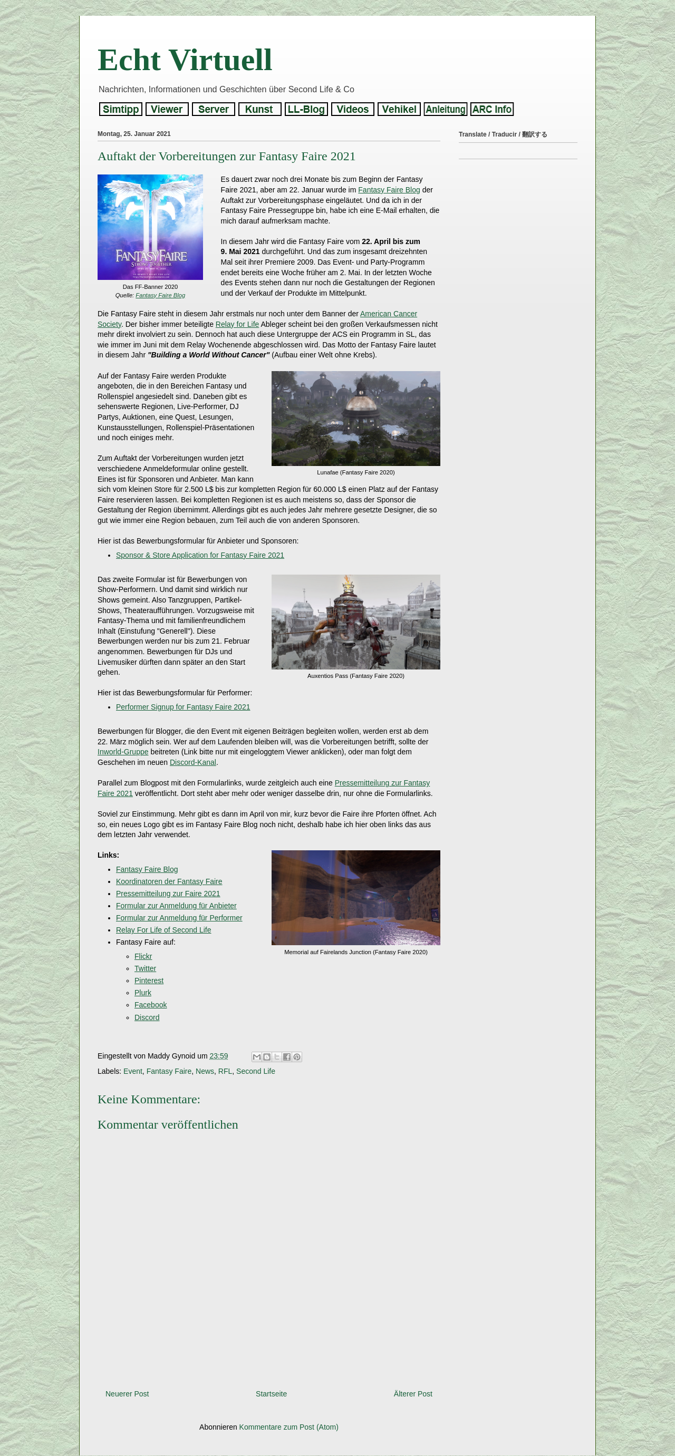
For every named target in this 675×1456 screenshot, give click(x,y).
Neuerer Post (127, 1394)
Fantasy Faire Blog (160, 295)
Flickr (143, 956)
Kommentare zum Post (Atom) (289, 1427)
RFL (225, 1071)
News (205, 1071)
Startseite (271, 1394)
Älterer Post (413, 1394)
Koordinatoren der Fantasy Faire (169, 881)
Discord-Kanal (193, 762)
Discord (146, 1017)
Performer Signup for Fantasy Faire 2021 (183, 707)
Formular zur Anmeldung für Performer (179, 918)
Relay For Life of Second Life (163, 930)
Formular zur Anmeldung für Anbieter (176, 905)
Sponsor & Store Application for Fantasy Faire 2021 (200, 555)
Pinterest (148, 980)
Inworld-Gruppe (123, 752)
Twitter (145, 968)
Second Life (255, 1071)
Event (132, 1071)
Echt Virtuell (185, 59)
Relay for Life (237, 324)
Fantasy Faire (169, 1071)
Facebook (150, 1005)
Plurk (142, 992)
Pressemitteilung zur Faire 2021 (168, 893)
